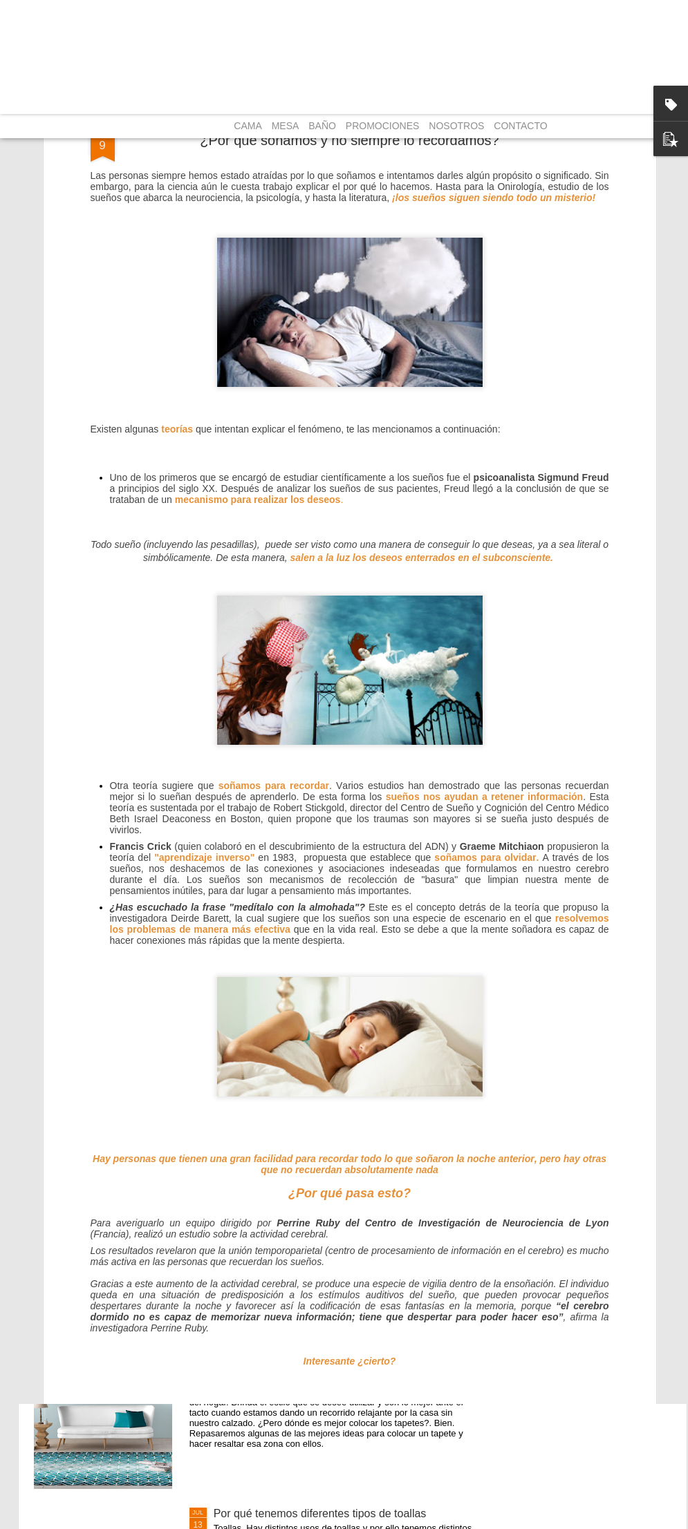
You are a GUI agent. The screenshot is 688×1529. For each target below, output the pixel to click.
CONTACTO (520, 125)
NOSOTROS (456, 125)
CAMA (247, 125)
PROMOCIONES (383, 125)
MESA (285, 125)
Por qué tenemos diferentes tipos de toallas (320, 1513)
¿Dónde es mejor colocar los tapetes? (307, 1356)
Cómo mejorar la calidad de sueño (298, 1043)
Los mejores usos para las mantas (298, 1200)
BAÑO (322, 125)
